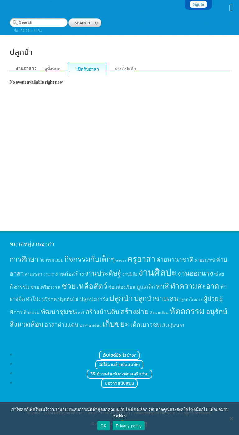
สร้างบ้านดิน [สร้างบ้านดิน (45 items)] (103, 311)
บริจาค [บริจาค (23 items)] (49, 299)
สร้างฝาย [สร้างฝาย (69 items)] (134, 311)
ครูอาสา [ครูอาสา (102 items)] (141, 258)
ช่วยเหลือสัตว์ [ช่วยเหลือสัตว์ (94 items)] (84, 286)
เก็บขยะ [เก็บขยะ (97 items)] (115, 324)
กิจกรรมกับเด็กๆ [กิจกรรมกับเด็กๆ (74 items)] (89, 259)
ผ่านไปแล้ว (125, 68)
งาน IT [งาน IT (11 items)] (49, 274)
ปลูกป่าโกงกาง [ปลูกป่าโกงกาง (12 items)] (190, 300)
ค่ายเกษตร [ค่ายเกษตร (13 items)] (33, 274)
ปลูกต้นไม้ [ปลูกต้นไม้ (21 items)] (68, 299)
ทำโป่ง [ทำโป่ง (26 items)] (33, 299)
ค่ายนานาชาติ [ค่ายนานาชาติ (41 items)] (175, 259)
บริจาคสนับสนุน (119, 383)
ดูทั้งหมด (52, 68)
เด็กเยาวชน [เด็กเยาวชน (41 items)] (145, 324)
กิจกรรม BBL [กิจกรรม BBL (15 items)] (51, 260)
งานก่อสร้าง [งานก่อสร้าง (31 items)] (69, 274)
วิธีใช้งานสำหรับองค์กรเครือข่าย (119, 374)
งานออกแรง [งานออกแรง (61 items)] (195, 273)
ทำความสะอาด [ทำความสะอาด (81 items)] (194, 286)
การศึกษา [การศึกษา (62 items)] (24, 259)
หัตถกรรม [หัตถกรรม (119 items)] (187, 311)
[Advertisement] (120, 167)
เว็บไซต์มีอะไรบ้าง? (119, 355)
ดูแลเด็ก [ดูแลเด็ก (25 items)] (146, 287)
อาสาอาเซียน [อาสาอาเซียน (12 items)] (90, 326)
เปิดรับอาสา (87, 69)
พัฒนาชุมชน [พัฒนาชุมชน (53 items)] (59, 312)
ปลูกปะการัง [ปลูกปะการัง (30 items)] (94, 299)
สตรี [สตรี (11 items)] (81, 313)
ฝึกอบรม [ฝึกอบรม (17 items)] (32, 312)
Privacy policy (129, 425)
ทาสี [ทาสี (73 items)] (162, 286)
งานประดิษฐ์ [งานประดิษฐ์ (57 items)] (103, 273)
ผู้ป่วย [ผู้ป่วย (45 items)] (211, 298)
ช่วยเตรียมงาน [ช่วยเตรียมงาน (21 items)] (45, 287)
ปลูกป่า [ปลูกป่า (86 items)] (121, 298)
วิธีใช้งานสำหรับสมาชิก (119, 364)
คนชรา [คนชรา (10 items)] (121, 260)
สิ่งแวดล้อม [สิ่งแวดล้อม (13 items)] (159, 313)
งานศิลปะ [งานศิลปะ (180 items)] (157, 273)
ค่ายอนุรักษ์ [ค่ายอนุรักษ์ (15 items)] (205, 260)
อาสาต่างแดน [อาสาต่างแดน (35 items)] (62, 324)
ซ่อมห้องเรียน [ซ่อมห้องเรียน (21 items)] (121, 287)
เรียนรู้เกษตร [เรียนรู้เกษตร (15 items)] (173, 325)
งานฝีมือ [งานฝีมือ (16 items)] (130, 274)
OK (103, 425)
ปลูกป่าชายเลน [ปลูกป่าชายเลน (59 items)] (156, 298)
